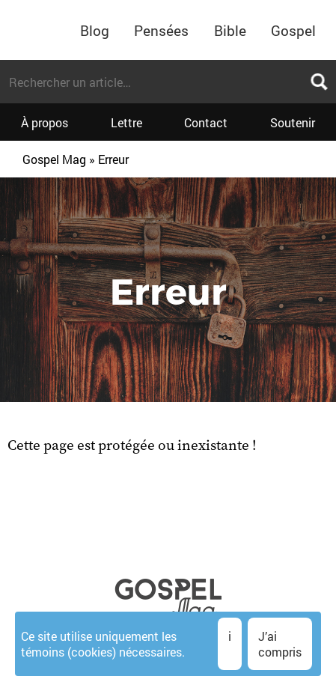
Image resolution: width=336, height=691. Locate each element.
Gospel (293, 30)
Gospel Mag (54, 159)
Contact (205, 122)
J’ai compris (280, 644)
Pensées (161, 30)
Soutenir (292, 122)
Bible (230, 30)
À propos (44, 122)
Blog (94, 30)
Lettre (126, 122)
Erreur (113, 159)
